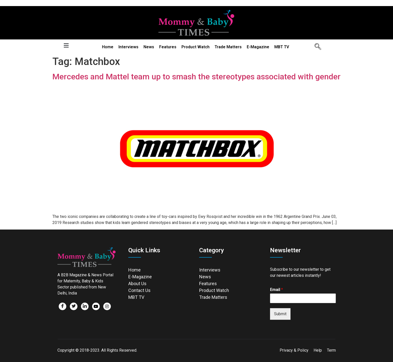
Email (276, 289)
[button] (66, 45)
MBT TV (281, 46)
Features (167, 46)
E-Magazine (258, 46)
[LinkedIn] (85, 306)
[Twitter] (73, 306)
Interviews (128, 46)
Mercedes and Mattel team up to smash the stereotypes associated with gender (196, 76)
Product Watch (195, 46)
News (148, 46)
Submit (280, 313)
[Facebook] (62, 306)
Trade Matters (228, 46)
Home (107, 46)
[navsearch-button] (316, 47)
